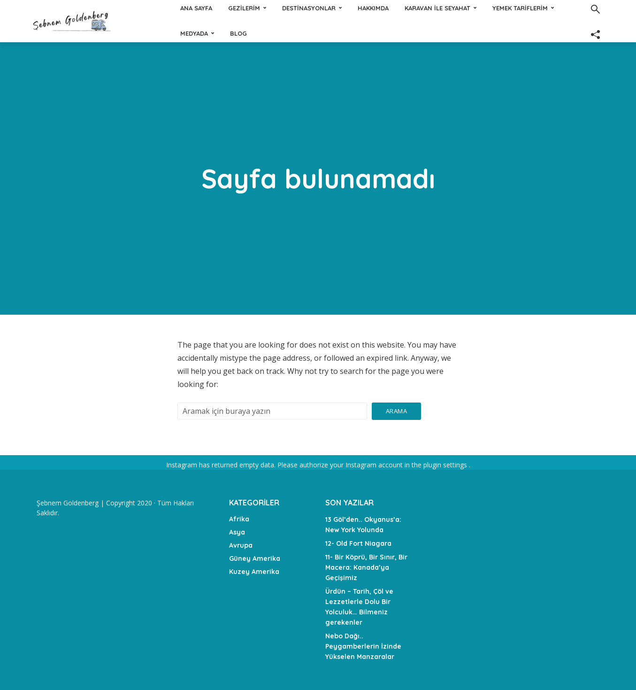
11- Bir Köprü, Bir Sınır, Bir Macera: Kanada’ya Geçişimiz (366, 567)
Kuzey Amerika (254, 571)
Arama (396, 411)
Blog (409, 33)
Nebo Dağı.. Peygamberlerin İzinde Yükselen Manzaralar (363, 646)
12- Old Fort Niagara (358, 543)
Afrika (239, 519)
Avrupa (241, 545)
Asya (237, 532)
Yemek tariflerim (301, 33)
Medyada (365, 33)
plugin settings (446, 464)
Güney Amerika (254, 558)
